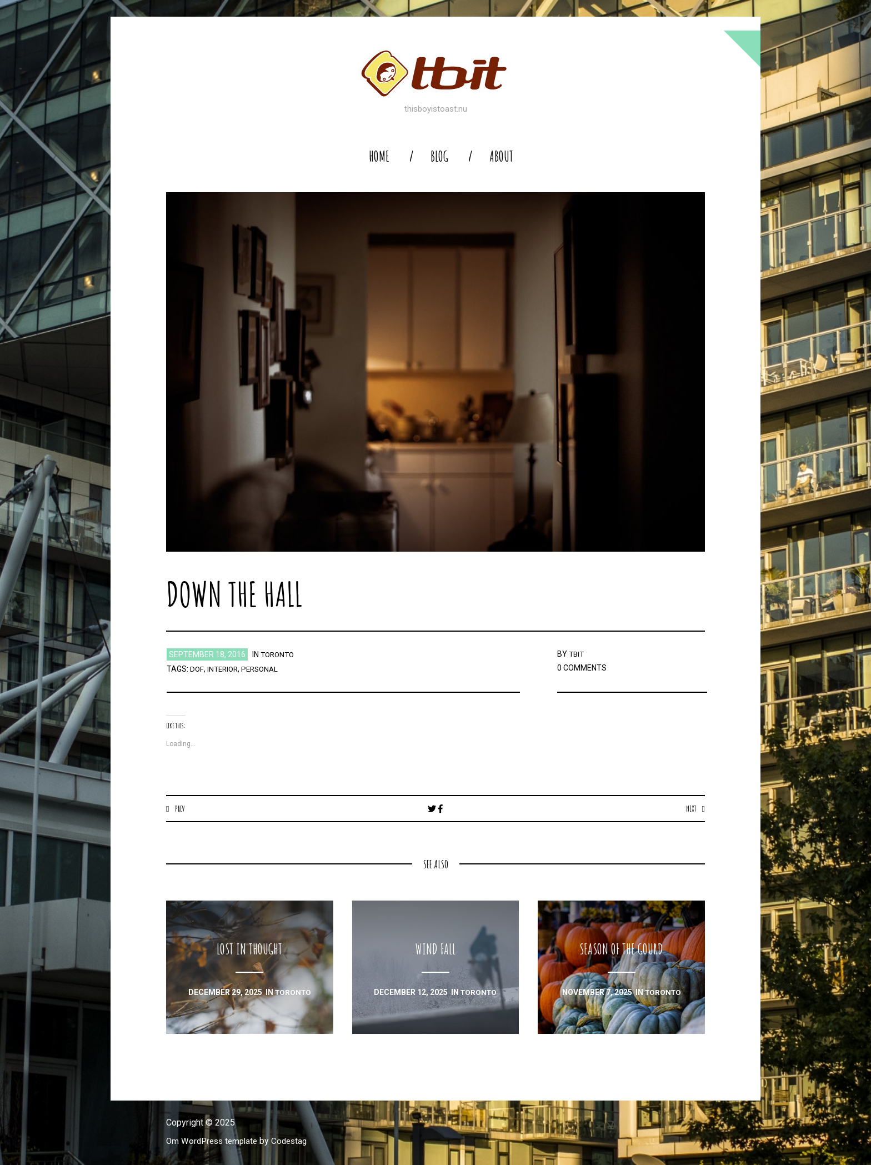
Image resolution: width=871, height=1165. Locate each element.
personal (263, 668)
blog (439, 156)
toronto (279, 654)
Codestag (295, 1141)
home (379, 156)
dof (196, 668)
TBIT (577, 653)
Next (690, 808)
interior (223, 668)
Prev (180, 808)
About (501, 156)
